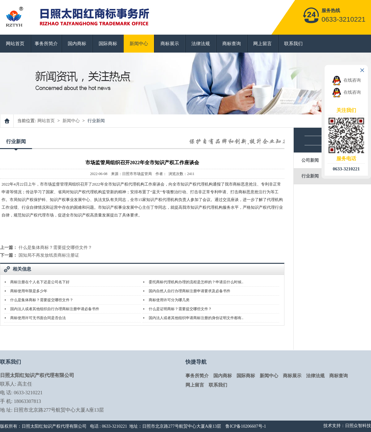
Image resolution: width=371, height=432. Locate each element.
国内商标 (77, 43)
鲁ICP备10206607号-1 (245, 426)
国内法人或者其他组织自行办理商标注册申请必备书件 (54, 309)
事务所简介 (46, 43)
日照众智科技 (358, 425)
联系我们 (293, 43)
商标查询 (231, 43)
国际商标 (108, 43)
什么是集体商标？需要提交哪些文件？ (55, 247)
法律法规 (200, 43)
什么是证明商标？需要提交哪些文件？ (180, 309)
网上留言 (262, 43)
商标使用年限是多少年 (28, 291)
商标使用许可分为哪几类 (169, 300)
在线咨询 (346, 80)
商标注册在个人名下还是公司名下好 (40, 282)
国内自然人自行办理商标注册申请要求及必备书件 (189, 291)
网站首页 (15, 43)
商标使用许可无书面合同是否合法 (38, 318)
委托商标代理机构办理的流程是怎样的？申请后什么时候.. (196, 282)
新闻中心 (139, 43)
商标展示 (169, 43)
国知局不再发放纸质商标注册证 (49, 255)
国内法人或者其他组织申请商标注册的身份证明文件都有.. (196, 318)
